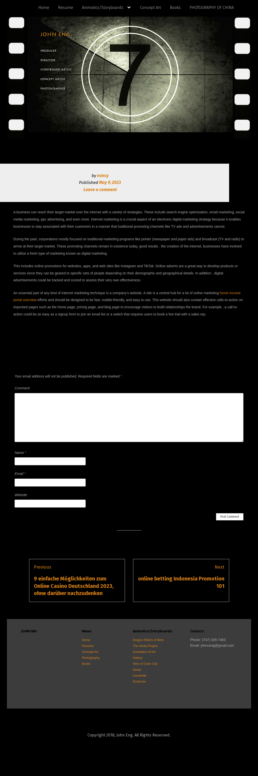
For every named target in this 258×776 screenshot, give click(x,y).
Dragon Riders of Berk (148, 640)
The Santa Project (145, 646)
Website (21, 495)
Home (43, 7)
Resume (65, 7)
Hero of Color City (145, 663)
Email (20, 474)
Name (20, 453)
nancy (103, 175)
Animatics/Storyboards (102, 7)
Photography (90, 658)
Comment (22, 388)
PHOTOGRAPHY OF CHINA (212, 7)
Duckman (139, 681)
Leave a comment (100, 189)
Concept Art (150, 7)
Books (175, 7)
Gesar (137, 669)
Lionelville (139, 675)
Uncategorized (138, 326)
